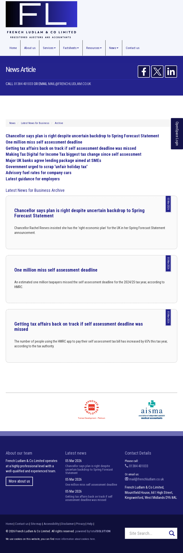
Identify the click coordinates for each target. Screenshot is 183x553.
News (113, 48)
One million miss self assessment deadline (44, 142)
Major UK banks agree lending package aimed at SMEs (53, 160)
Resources (94, 48)
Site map (36, 524)
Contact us (132, 48)
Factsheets (71, 48)
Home (13, 48)
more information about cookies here (75, 539)
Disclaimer (67, 524)
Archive (59, 123)
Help (90, 524)
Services (49, 48)
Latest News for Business (35, 123)
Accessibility (51, 524)
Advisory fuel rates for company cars (38, 172)
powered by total (93, 531)
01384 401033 (23, 84)
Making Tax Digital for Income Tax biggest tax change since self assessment (73, 154)
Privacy (80, 524)
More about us (19, 481)
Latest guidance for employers (33, 178)
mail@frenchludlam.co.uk (69, 84)
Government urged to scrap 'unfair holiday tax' (46, 166)
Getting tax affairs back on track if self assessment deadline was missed (71, 148)
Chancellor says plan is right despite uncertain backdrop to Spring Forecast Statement (82, 135)
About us (30, 48)
